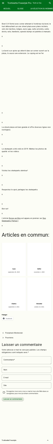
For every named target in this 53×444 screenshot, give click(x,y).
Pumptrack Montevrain (14, 333)
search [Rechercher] (50, 3)
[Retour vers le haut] (47, 440)
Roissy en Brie (15, 218)
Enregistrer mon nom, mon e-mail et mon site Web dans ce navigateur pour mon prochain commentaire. (27, 392)
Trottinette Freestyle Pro (19, 3)
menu (3, 3)
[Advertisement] (26, 83)
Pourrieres (9, 338)
